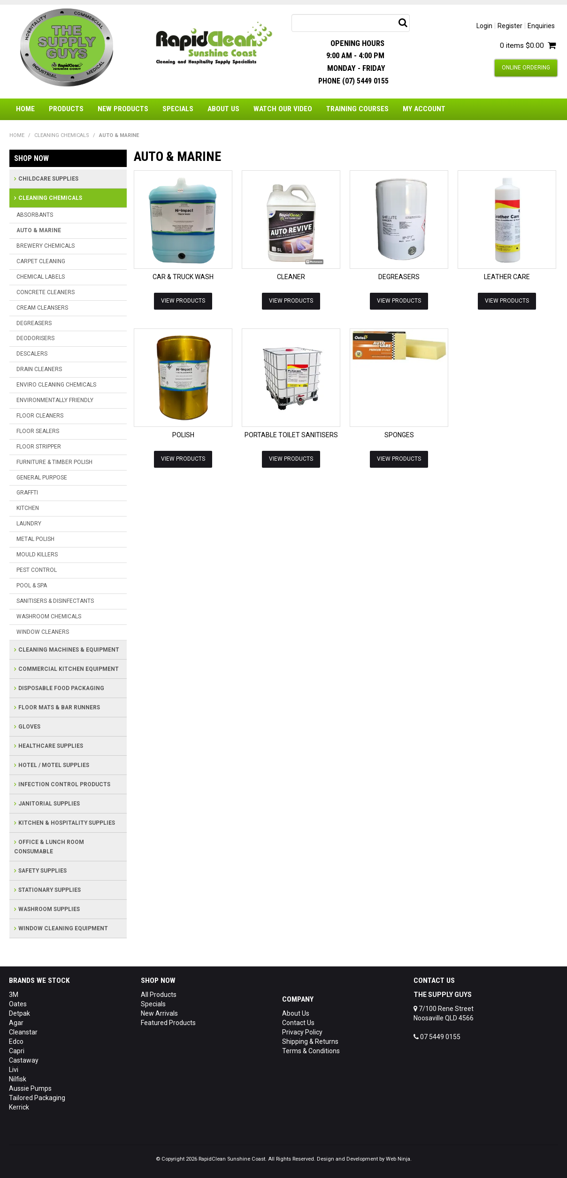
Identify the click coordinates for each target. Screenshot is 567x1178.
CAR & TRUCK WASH (183, 277)
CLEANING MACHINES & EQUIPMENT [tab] (68, 649)
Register (510, 26)
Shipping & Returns (310, 1041)
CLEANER (291, 277)
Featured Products (168, 1022)
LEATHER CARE (507, 277)
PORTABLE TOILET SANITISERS (291, 435)
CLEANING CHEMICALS (61, 135)
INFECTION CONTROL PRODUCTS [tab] (64, 784)
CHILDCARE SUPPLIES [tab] (48, 178)
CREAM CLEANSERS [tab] (42, 307)
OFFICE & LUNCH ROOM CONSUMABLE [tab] (49, 847)
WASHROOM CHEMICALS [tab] (48, 616)
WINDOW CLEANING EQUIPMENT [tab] (63, 928)
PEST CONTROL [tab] (36, 570)
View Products (183, 300)
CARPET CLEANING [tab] (40, 261)
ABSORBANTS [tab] (34, 215)
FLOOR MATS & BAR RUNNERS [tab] (59, 707)
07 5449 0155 (437, 1037)
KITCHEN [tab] (27, 508)
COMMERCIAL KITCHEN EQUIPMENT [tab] (68, 669)
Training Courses (357, 109)
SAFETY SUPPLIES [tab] (42, 870)
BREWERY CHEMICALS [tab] (45, 246)
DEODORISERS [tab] (35, 338)
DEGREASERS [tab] (34, 323)
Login (484, 26)
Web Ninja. (399, 1159)
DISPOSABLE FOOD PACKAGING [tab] (61, 688)
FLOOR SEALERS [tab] (37, 431)
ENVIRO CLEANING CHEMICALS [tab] (56, 384)
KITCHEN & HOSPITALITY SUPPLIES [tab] (66, 823)
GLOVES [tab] (29, 726)
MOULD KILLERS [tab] (37, 554)
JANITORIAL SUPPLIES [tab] (49, 803)
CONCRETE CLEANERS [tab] (45, 292)
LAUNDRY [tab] (28, 523)
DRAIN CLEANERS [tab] (39, 369)
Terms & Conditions (311, 1051)
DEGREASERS (399, 277)
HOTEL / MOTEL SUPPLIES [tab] (53, 765)
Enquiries (541, 26)
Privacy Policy (302, 1032)
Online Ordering (526, 67)
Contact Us (298, 1022)
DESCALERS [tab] (31, 353)
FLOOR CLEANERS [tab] (39, 415)
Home (25, 109)
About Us (223, 109)
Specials (177, 109)
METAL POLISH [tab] (35, 539)
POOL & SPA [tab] (31, 585)
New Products (123, 109)
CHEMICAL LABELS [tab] (40, 277)
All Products (158, 994)
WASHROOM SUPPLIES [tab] (49, 909)
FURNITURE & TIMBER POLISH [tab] (54, 462)
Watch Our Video (282, 109)
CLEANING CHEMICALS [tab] (50, 198)
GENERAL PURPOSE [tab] (41, 477)
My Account (424, 109)
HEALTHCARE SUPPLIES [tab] (50, 746)
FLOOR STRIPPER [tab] (38, 446)
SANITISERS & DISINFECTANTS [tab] (55, 601)
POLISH (183, 435)
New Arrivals (159, 1013)
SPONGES (399, 435)
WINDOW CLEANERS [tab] (42, 632)
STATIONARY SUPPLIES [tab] (49, 890)
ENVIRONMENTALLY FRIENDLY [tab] (54, 400)
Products (66, 109)
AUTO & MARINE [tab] (38, 230)
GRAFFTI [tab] (27, 492)
